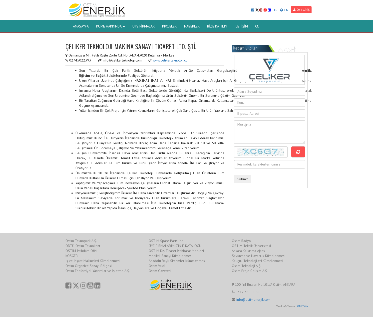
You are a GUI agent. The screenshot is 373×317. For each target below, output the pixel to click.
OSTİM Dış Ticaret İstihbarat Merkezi (176, 250)
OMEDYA (302, 306)
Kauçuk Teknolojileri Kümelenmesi (257, 260)
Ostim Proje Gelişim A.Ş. (250, 270)
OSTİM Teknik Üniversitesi (251, 246)
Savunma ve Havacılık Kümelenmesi (258, 256)
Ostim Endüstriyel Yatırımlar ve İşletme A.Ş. (97, 270)
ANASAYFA (81, 26)
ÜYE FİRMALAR (143, 26)
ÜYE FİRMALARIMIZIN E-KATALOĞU (175, 246)
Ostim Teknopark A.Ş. (81, 240)
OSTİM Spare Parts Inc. (166, 240)
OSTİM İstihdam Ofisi (81, 250)
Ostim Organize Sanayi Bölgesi (88, 266)
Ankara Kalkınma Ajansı (249, 250)
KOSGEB (71, 256)
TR (275, 10)
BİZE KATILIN (217, 26)
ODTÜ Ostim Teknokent (82, 246)
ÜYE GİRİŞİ (301, 10)
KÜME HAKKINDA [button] (110, 26)
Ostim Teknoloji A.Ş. (246, 266)
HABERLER (192, 26)
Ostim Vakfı (157, 266)
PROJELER (169, 26)
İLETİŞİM (241, 26)
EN (284, 10)
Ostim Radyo (241, 240)
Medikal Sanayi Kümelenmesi (170, 256)
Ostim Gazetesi (160, 270)
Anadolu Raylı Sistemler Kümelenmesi (177, 260)
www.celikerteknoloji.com (171, 60)
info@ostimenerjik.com (253, 299)
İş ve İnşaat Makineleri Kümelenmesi (92, 260)
